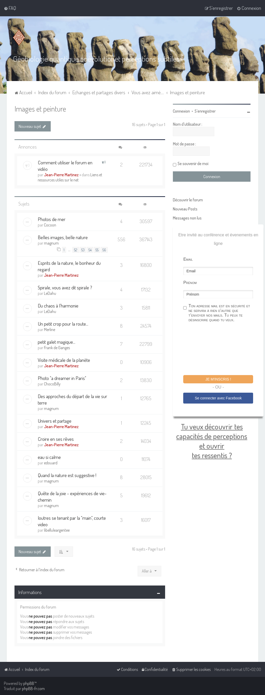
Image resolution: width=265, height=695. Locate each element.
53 (83, 249)
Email (188, 259)
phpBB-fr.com (33, 688)
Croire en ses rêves (56, 438)
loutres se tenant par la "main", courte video (72, 520)
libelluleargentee (57, 529)
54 (90, 249)
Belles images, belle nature (63, 237)
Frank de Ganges (57, 347)
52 (75, 249)
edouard (50, 462)
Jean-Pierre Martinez (61, 174)
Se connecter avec (218, 398)
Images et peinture (40, 108)
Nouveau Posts (185, 208)
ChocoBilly (52, 383)
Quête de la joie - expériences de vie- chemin (72, 496)
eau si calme (49, 456)
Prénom (190, 282)
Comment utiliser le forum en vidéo (65, 165)
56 (104, 249)
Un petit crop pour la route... (63, 323)
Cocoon (50, 224)
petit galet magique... (56, 341)
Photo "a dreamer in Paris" (62, 378)
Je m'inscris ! (218, 379)
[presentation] (222, 349)
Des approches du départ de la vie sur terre (72, 399)
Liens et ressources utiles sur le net (70, 177)
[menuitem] (10, 8)
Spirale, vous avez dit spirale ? (65, 287)
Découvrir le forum (188, 199)
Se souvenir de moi (193, 163)
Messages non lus (187, 217)
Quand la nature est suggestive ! (67, 475)
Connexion (181, 110)
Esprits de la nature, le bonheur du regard (69, 265)
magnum (51, 242)
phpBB (28, 683)
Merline (49, 329)
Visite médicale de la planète (64, 359)
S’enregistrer (205, 110)
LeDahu (50, 293)
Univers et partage (54, 420)
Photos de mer (51, 219)
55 (97, 249)
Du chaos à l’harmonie (58, 305)
